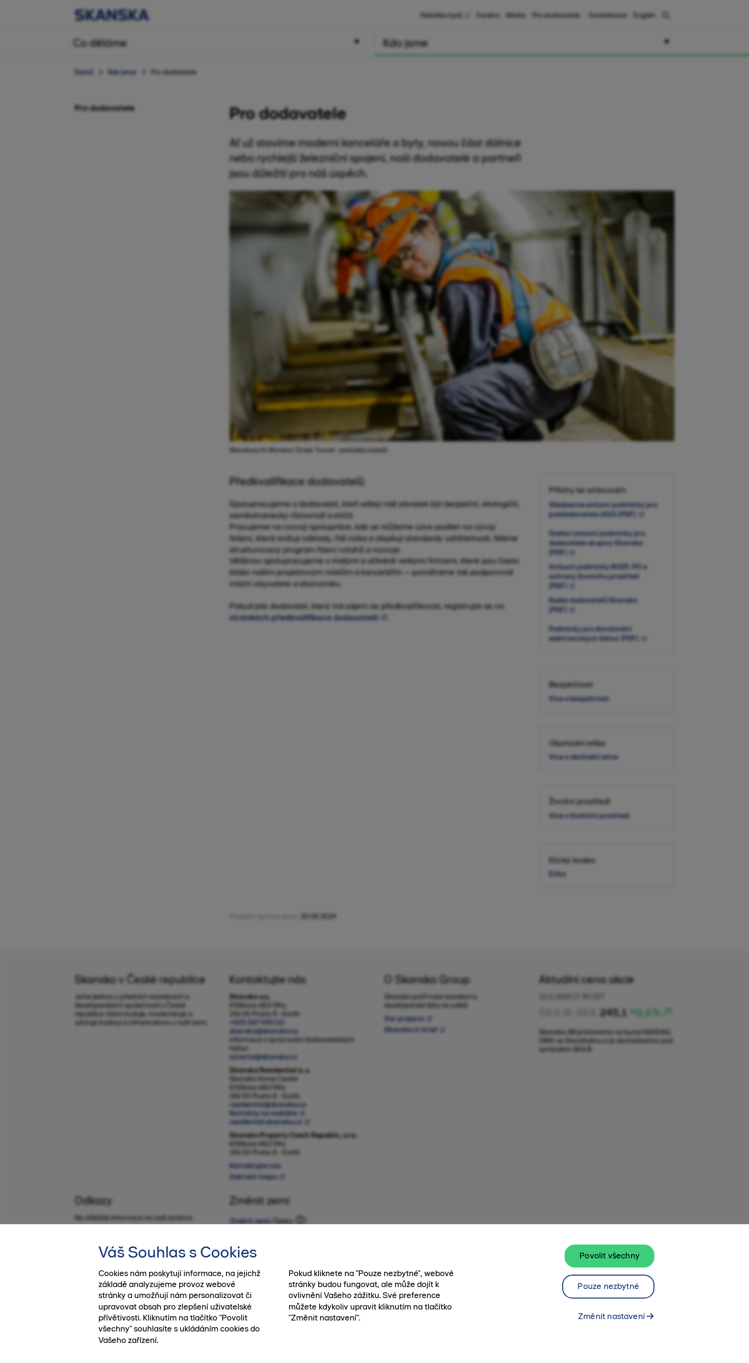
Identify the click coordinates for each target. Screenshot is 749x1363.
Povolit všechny (609, 1260)
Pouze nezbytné (608, 1291)
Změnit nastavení (611, 1321)
